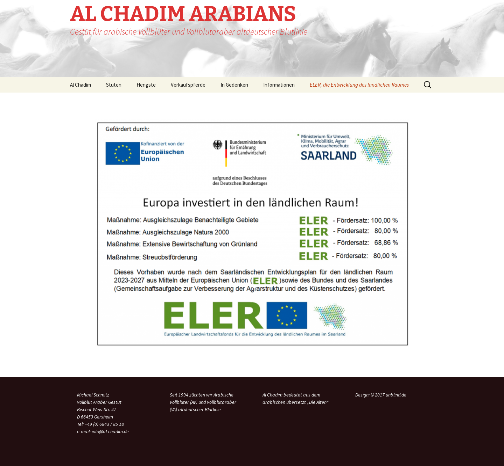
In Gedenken (234, 84)
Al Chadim (80, 84)
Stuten (113, 84)
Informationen (279, 84)
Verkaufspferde (188, 84)
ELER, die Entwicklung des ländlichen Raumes (359, 84)
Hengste (146, 84)
